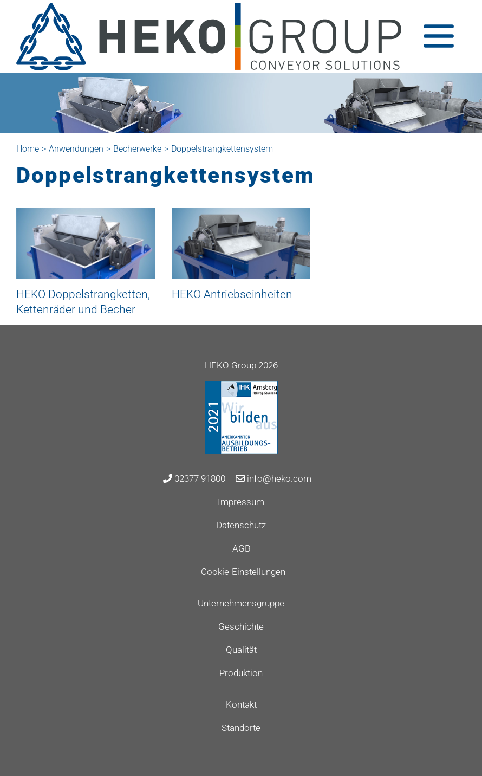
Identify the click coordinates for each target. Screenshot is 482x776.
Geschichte (241, 626)
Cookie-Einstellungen (243, 571)
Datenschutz (241, 525)
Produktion (241, 673)
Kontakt (241, 704)
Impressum (241, 501)
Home (27, 149)
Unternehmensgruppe (241, 603)
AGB (241, 548)
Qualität (241, 649)
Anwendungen (76, 149)
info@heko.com (273, 478)
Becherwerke (137, 149)
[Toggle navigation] (439, 36)
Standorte (241, 727)
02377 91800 (194, 478)
